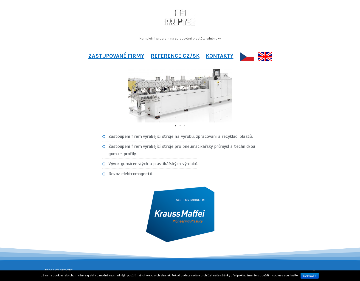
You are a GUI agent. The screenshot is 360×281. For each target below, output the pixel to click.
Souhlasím (309, 275)
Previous (110, 95)
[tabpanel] (180, 94)
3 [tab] (184, 126)
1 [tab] (175, 126)
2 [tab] (180, 126)
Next (249, 95)
